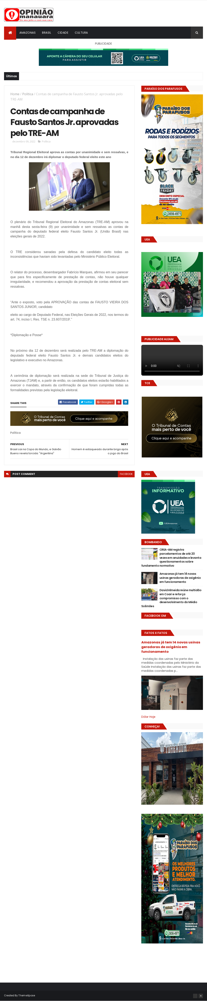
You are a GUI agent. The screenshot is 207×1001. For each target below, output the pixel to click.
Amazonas (27, 33)
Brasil (46, 33)
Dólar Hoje (148, 717)
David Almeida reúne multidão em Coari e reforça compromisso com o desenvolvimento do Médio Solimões (171, 598)
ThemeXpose (26, 995)
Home (14, 94)
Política (27, 94)
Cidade (63, 33)
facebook (126, 474)
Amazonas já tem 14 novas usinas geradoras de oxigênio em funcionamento (180, 578)
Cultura (81, 33)
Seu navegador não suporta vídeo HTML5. (172, 360)
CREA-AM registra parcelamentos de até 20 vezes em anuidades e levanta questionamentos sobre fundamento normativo (171, 557)
